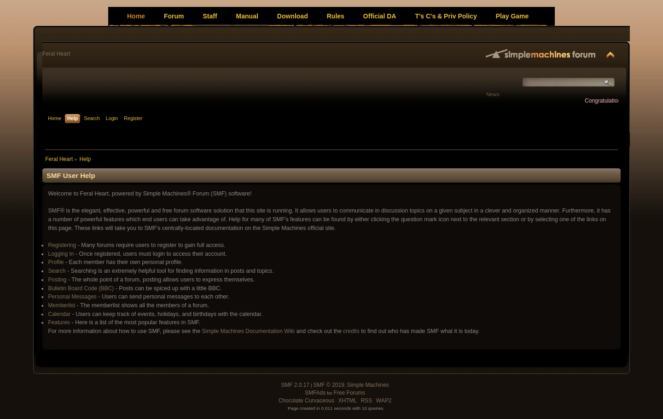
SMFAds (315, 393)
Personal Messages (72, 296)
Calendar (59, 314)
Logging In (61, 254)
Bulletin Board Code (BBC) (81, 288)
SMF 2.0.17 (295, 385)
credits (351, 331)
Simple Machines (368, 385)
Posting (57, 279)
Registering (62, 245)
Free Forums (349, 393)
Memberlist (61, 305)
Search (56, 271)
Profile (56, 262)
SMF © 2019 (328, 385)
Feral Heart (56, 54)
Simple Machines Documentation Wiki (248, 331)
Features (59, 322)
